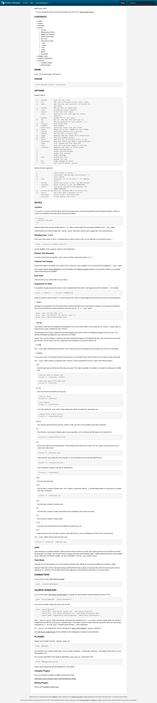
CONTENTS (40, 16)
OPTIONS (41, 25)
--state (43, 50)
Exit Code (44, 39)
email (85, 697)
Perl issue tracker (84, 700)
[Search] (142, 3)
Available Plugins (46, 63)
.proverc (43, 30)
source (40, 8)
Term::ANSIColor (54, 269)
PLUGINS (41, 60)
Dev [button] (31, 3)
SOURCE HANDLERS (45, 58)
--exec (43, 43)
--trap (42, 47)
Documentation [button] (42, 3)
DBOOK (55, 697)
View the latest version (86, 12)
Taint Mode (44, 54)
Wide (123, 3)
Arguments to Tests (47, 41)
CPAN (44, 8)
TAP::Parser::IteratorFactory (46, 632)
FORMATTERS (43, 56)
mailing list (94, 700)
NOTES (40, 28)
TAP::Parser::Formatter (57, 579)
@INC (43, 52)
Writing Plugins (46, 65)
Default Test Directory (48, 34)
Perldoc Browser (10, 2)
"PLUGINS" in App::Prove (50, 687)
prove (36, 8)
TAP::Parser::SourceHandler (57, 595)
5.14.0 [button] (25, 3)
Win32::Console (83, 269)
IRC (100, 700)
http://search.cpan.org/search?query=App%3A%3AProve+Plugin (55, 679)
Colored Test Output (47, 36)
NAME (40, 21)
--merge (43, 45)
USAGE (40, 23)
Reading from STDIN (47, 32)
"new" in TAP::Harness (78, 629)
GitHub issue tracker (77, 697)
